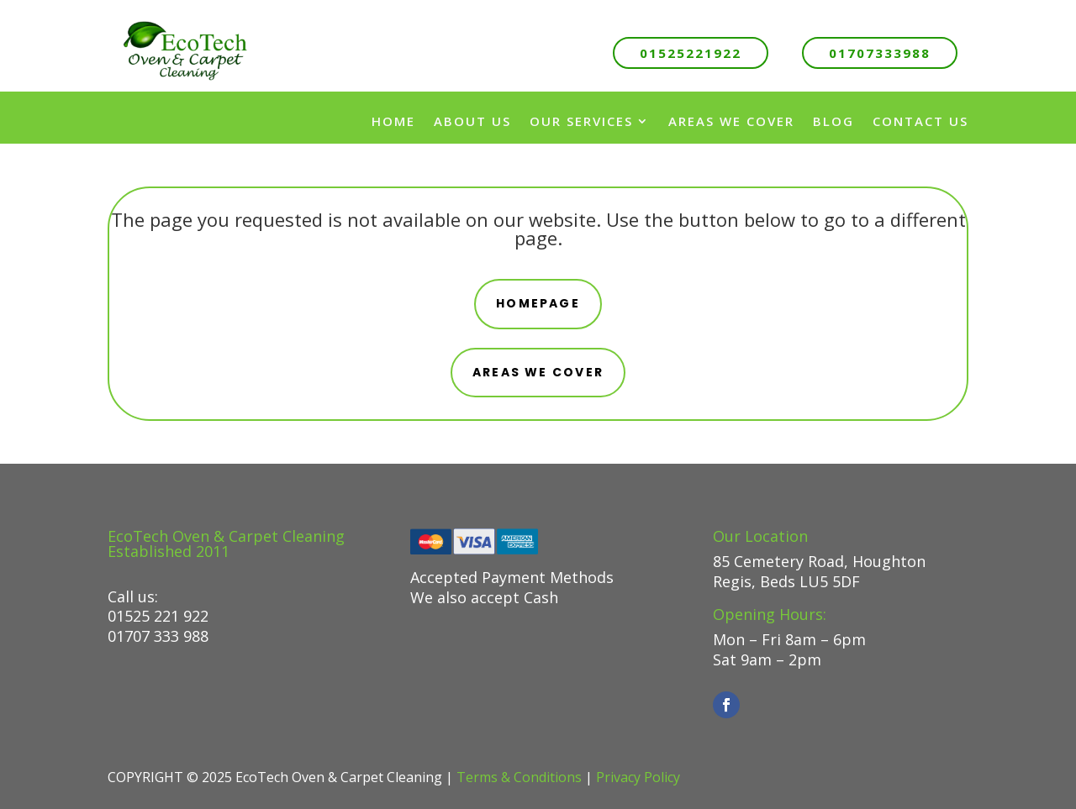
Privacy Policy (638, 777)
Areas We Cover (731, 121)
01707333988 (880, 53)
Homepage (538, 303)
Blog (833, 121)
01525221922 (690, 53)
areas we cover (538, 372)
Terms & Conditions (519, 777)
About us (472, 121)
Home (393, 121)
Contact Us (920, 121)
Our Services (581, 121)
